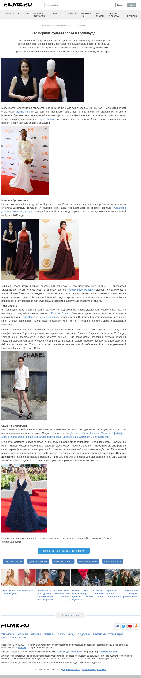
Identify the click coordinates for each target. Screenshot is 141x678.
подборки (84, 634)
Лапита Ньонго (112, 561)
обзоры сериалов (39, 15)
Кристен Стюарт (60, 313)
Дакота (74, 433)
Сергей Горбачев (108, 652)
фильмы (35, 634)
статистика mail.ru (13, 638)
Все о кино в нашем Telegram (63, 551)
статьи (57, 14)
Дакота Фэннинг (38, 561)
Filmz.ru (22, 647)
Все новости (70, 615)
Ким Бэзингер (101, 437)
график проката (114, 15)
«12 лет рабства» (45, 119)
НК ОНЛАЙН (100, 15)
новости (9, 14)
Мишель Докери (22, 211)
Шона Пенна (28, 317)
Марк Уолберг (64, 437)
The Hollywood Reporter (62, 26)
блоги (61, 634)
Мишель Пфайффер (113, 433)
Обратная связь (71, 669)
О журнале (132, 15)
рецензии (24, 14)
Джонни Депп (9, 437)
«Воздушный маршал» (81, 289)
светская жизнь (13, 561)
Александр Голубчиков (69, 652)
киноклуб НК (86, 15)
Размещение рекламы (94, 669)
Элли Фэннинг (90, 433)
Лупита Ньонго (25, 111)
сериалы (49, 634)
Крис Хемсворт (81, 437)
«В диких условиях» (47, 317)
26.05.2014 (46, 26)
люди (71, 634)
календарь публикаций (108, 634)
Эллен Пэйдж (47, 437)
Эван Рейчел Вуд (28, 437)
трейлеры (71, 14)
